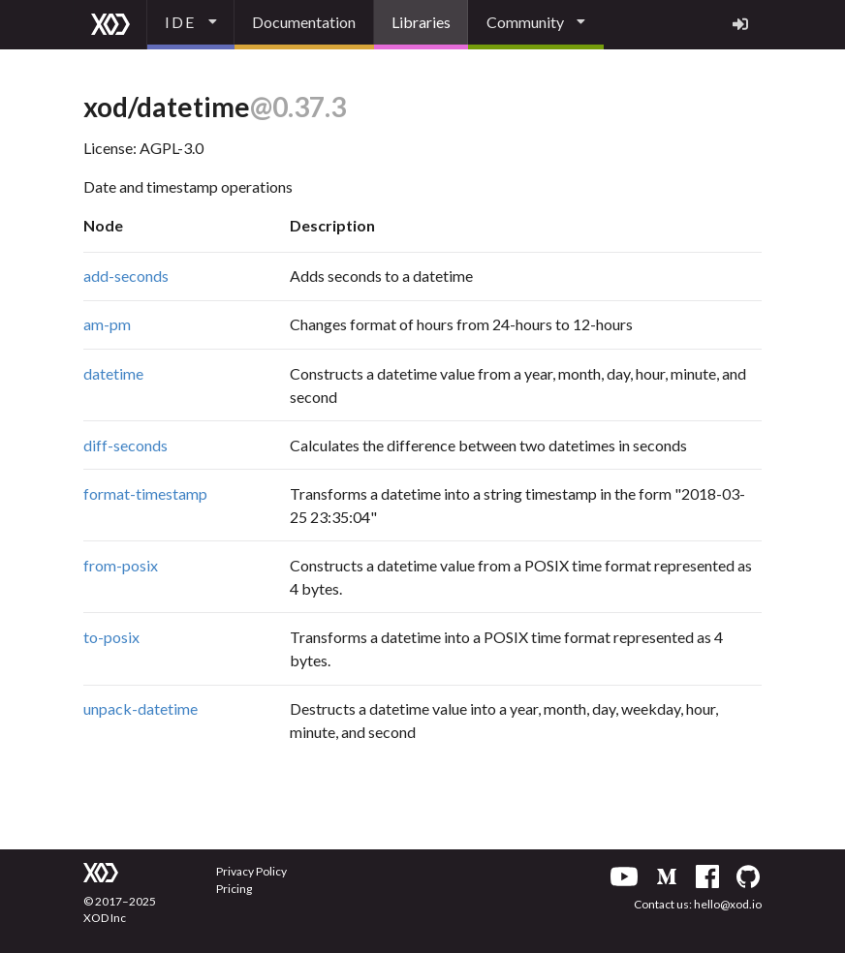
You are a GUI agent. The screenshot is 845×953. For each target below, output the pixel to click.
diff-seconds (125, 445)
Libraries (421, 22)
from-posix (120, 565)
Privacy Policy (251, 871)
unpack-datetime (140, 708)
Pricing (234, 888)
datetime (113, 373)
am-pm (107, 324)
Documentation (304, 22)
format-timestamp (145, 493)
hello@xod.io (728, 904)
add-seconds (126, 275)
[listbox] (191, 24)
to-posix (111, 637)
